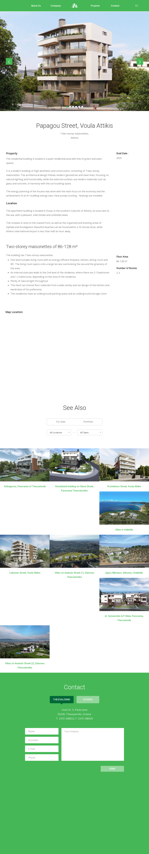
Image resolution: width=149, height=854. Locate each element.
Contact (114, 5)
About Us (35, 5)
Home (75, 6)
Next (139, 61)
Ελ (136, 5)
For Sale (60, 421)
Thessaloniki (61, 699)
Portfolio (88, 421)
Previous (9, 61)
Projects (94, 5)
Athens (88, 699)
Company (55, 5)
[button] (59, 432)
